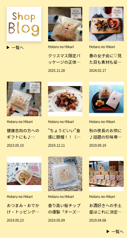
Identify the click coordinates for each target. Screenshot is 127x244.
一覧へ (115, 231)
